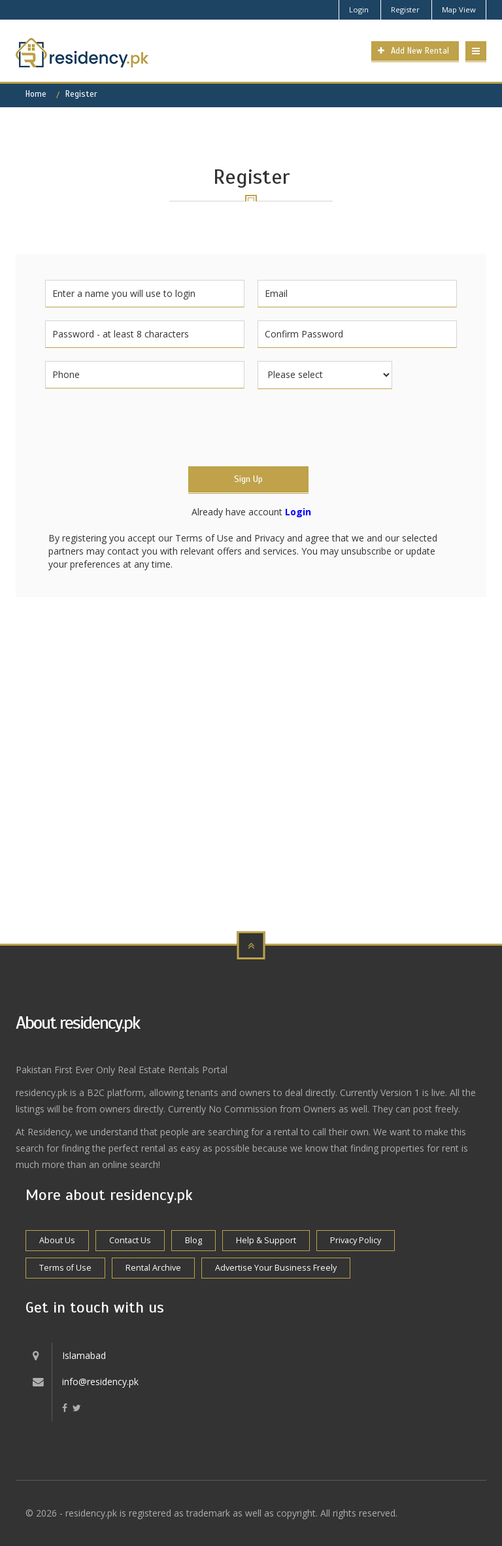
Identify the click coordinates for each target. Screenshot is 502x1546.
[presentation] (144, 427)
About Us (57, 1240)
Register (405, 9)
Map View (459, 9)
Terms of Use (204, 538)
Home (35, 94)
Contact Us (130, 1240)
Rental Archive (153, 1267)
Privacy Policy (355, 1240)
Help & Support (266, 1240)
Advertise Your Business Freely (276, 1267)
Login (359, 9)
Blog (193, 1240)
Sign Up (248, 479)
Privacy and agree (291, 538)
